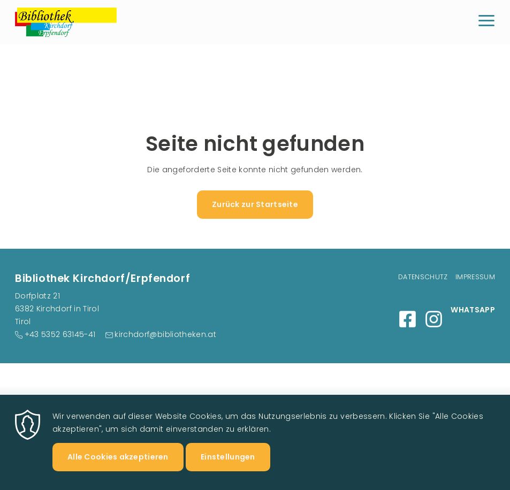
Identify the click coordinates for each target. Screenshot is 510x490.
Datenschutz (423, 276)
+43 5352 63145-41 (60, 334)
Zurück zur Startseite (255, 204)
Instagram (433, 319)
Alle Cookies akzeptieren (118, 466)
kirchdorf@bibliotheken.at (165, 334)
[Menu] (486, 22)
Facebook (407, 319)
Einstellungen (228, 466)
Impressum (475, 276)
